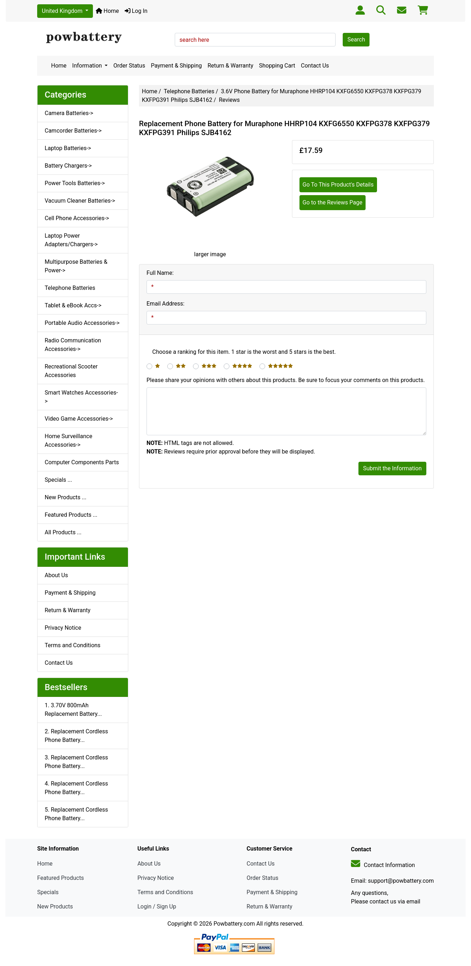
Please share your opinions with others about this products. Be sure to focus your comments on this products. (286, 380)
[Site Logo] (103, 38)
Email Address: (165, 303)
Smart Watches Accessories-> (81, 397)
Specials (48, 892)
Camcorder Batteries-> (73, 130)
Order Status (129, 65)
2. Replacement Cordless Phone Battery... (76, 735)
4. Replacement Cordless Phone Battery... (76, 788)
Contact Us (315, 65)
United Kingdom (63, 11)
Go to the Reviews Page (332, 202)
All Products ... (63, 532)
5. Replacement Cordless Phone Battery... (76, 814)
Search (356, 39)
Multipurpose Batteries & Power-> (76, 266)
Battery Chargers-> (68, 165)
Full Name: (160, 272)
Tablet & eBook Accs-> (73, 305)
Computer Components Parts (82, 462)
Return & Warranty (230, 65)
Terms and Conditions (72, 645)
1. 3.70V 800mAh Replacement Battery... (73, 709)
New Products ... (65, 497)
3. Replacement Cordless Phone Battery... (76, 761)
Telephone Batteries (189, 91)
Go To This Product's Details (338, 184)
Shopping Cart (277, 65)
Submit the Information (392, 468)
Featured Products (60, 878)
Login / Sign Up (156, 906)
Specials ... (58, 479)
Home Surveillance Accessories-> (68, 440)
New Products (55, 906)
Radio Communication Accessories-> (73, 344)
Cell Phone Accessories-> (77, 218)
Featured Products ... (71, 514)
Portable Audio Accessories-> (82, 322)
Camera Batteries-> (69, 113)
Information (87, 65)
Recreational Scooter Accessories (71, 370)
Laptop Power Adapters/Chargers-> (71, 240)
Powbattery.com (234, 923)
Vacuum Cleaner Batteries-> (80, 200)
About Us (56, 575)
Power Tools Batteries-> (75, 183)
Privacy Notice (63, 627)
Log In (136, 11)
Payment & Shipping (176, 65)
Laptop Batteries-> (68, 148)
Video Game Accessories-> (79, 418)
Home (107, 11)
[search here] (255, 39)
